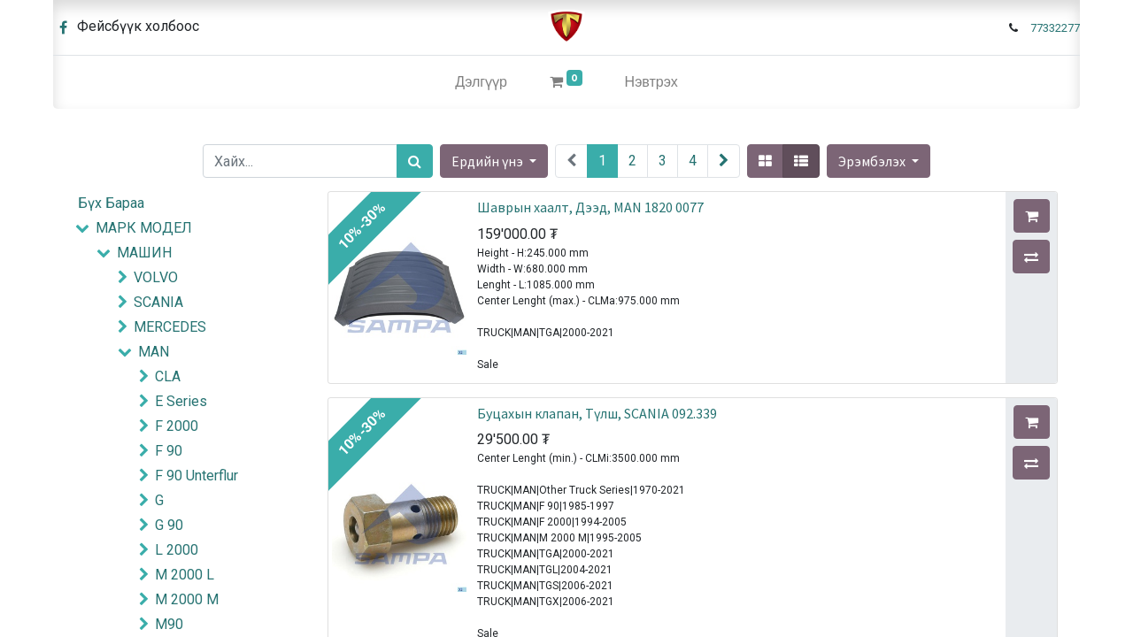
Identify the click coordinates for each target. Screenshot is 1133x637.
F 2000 (176, 426)
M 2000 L (184, 574)
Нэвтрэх (651, 81)
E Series (181, 401)
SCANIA (158, 302)
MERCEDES (170, 326)
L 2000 (176, 549)
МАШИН (144, 252)
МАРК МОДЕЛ (144, 227)
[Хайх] (415, 161)
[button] (878, 161)
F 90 (168, 450)
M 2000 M (187, 599)
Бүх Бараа (111, 203)
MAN (153, 351)
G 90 (169, 525)
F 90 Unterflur (196, 475)
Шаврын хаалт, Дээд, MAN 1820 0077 (590, 207)
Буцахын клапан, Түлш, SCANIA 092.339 (597, 413)
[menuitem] (481, 82)
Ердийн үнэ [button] (488, 161)
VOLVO (156, 277)
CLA (168, 376)
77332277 (1055, 28)
